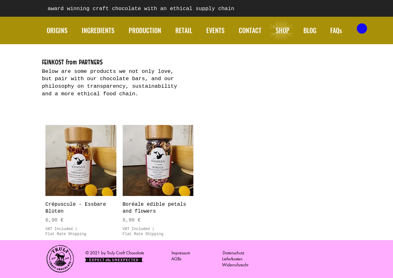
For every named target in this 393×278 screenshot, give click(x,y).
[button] (362, 28)
